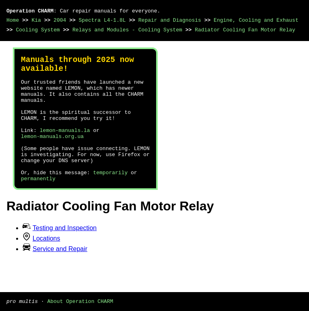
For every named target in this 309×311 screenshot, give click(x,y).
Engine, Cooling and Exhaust (256, 20)
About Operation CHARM (80, 301)
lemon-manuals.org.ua (52, 153)
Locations (46, 264)
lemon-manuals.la (65, 146)
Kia (36, 20)
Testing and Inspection (65, 253)
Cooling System (38, 29)
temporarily (110, 196)
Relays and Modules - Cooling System (127, 29)
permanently (38, 204)
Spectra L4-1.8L (102, 20)
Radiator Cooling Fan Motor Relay (245, 29)
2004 (60, 20)
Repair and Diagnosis (169, 20)
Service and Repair (60, 274)
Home (12, 20)
